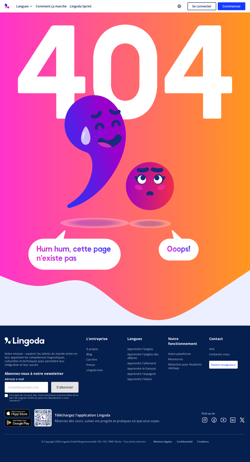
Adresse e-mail (14, 379)
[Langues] (24, 6)
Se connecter (202, 6)
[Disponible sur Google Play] (18, 422)
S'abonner (64, 387)
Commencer (231, 6)
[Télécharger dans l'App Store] (18, 413)
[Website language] (179, 6)
